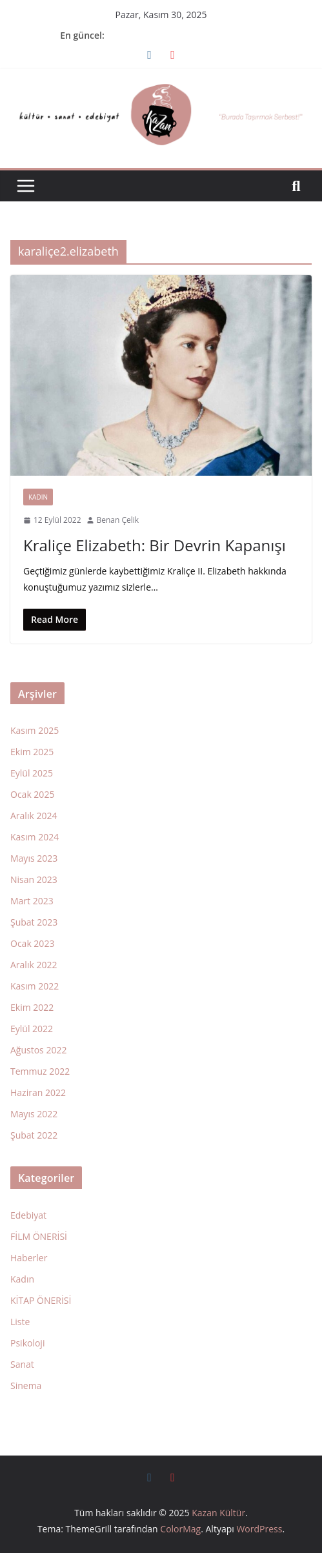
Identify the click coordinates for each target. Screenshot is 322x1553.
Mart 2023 (32, 901)
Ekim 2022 (32, 1007)
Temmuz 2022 (40, 1071)
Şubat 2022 (33, 1135)
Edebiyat (28, 1215)
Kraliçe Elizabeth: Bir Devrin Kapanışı (154, 545)
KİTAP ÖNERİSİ (40, 1300)
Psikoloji (27, 1343)
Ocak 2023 (32, 943)
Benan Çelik (118, 519)
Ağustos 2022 (38, 1050)
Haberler (28, 1258)
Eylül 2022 (31, 1028)
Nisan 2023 (33, 879)
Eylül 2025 (31, 773)
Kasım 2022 (34, 986)
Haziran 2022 (38, 1092)
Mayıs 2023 (33, 858)
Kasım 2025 (34, 730)
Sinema (25, 1385)
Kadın (38, 497)
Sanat (22, 1364)
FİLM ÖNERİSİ (38, 1236)
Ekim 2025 (32, 752)
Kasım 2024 (34, 837)
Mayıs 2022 (33, 1114)
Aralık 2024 (33, 815)
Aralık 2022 (33, 965)
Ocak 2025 (32, 794)
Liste (20, 1321)
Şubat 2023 (33, 922)
